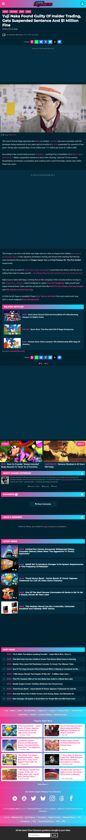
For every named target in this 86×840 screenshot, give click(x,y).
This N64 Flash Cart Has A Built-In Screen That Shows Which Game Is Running (41, 659)
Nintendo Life (17, 817)
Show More (43, 784)
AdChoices (61, 809)
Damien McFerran (16, 35)
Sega (21, 12)
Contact (52, 711)
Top (5, 711)
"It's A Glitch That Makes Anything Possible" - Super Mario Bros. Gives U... (39, 654)
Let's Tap (40, 296)
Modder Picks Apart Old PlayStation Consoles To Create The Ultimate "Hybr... (41, 664)
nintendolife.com (16, 351)
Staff (20, 711)
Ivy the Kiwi (50, 296)
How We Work (29, 711)
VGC (34, 821)
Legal (28, 12)
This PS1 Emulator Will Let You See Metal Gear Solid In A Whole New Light (40, 679)
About (12, 711)
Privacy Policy (63, 711)
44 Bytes (53, 809)
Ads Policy (23, 715)
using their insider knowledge (36, 270)
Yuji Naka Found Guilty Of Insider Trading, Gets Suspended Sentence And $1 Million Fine (41, 20)
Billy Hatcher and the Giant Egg (19, 289)
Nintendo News (69, 817)
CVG (57, 821)
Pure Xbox (42, 817)
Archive (33, 715)
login (45, 526)
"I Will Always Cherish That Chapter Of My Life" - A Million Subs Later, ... (39, 674)
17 (14, 556)
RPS (63, 821)
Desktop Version (60, 715)
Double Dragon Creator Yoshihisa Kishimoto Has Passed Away (35, 684)
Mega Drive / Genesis (14, 283)
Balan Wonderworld (30, 299)
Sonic (37, 141)
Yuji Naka (13, 12)
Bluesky (45, 486)
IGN (79, 817)
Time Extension (67, 480)
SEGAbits (39, 154)
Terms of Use (77, 711)
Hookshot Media (14, 809)
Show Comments (43, 504)
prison (54, 144)
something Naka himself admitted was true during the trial (57, 273)
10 (14, 570)
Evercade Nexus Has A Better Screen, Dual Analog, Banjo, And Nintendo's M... (41, 694)
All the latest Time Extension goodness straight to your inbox (43, 830)
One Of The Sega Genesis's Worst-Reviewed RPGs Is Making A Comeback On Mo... (43, 669)
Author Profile (33, 486)
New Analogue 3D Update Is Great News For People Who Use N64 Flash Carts (41, 699)
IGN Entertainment (34, 809)
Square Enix (12, 135)
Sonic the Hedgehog (55, 283)
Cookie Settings (45, 715)
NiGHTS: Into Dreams (59, 286)
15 (14, 584)
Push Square (30, 817)
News (5, 12)
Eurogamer (25, 821)
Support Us (42, 711)
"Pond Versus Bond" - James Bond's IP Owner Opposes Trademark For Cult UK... (42, 689)
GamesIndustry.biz (46, 821)
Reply (54, 486)
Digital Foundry (54, 817)
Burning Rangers (76, 286)
